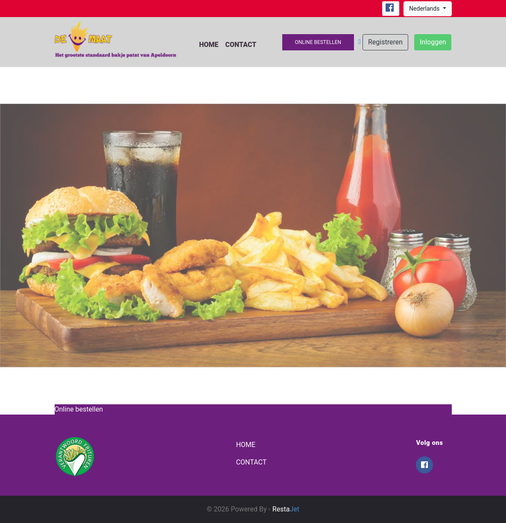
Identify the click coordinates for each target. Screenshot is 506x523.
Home (208, 45)
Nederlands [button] (425, 8)
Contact (240, 45)
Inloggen (433, 42)
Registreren (385, 42)
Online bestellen (318, 42)
